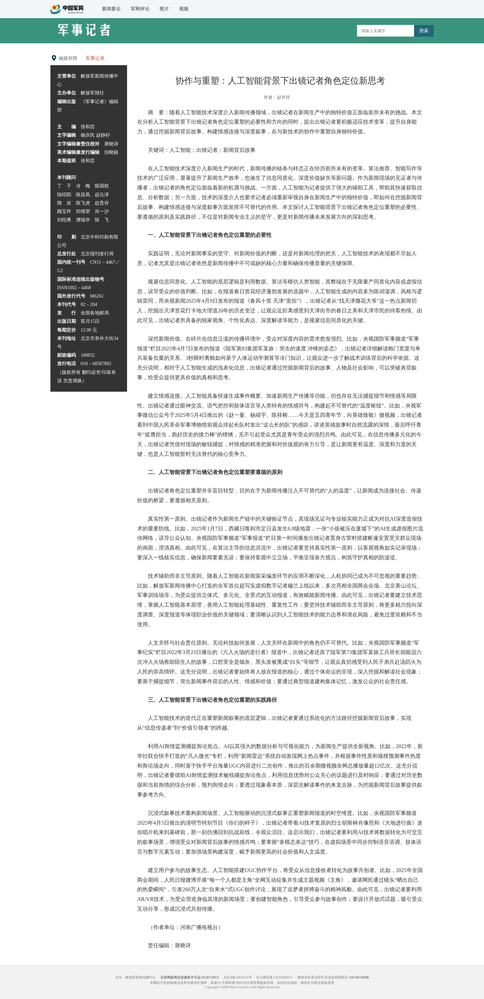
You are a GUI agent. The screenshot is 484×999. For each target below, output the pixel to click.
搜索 (424, 30)
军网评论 (140, 8)
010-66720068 (359, 977)
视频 (184, 8)
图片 (164, 8)
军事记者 (95, 58)
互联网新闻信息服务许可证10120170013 (189, 977)
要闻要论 (111, 8)
